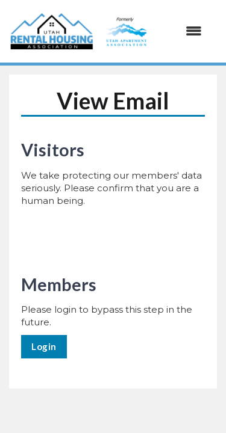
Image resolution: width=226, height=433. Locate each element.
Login (44, 346)
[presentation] (112, 236)
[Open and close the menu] (152, 31)
